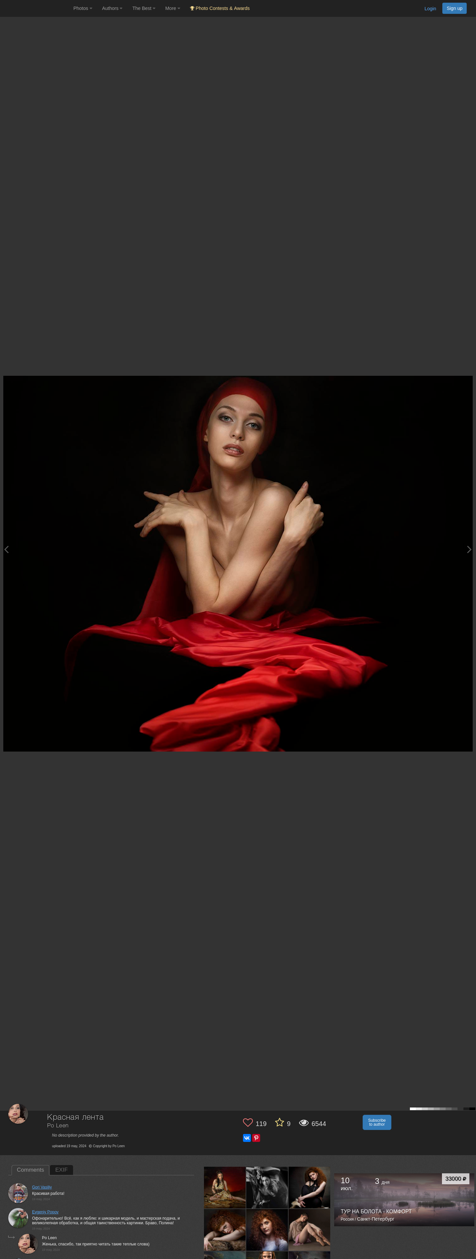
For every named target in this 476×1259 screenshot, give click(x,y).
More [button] (172, 8)
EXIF (61, 1170)
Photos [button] (82, 8)
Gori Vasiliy (42, 1187)
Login (430, 8)
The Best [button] (143, 8)
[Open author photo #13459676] (310, 1230)
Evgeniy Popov (45, 1212)
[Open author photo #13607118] (225, 1187)
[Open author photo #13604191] (267, 1187)
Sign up (454, 8)
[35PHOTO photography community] (35, 8)
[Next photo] (469, 549)
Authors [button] (112, 8)
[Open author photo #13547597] (267, 1230)
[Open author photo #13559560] (225, 1230)
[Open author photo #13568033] (310, 1187)
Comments (30, 1170)
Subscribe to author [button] (377, 1122)
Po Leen (58, 1125)
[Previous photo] (6, 549)
